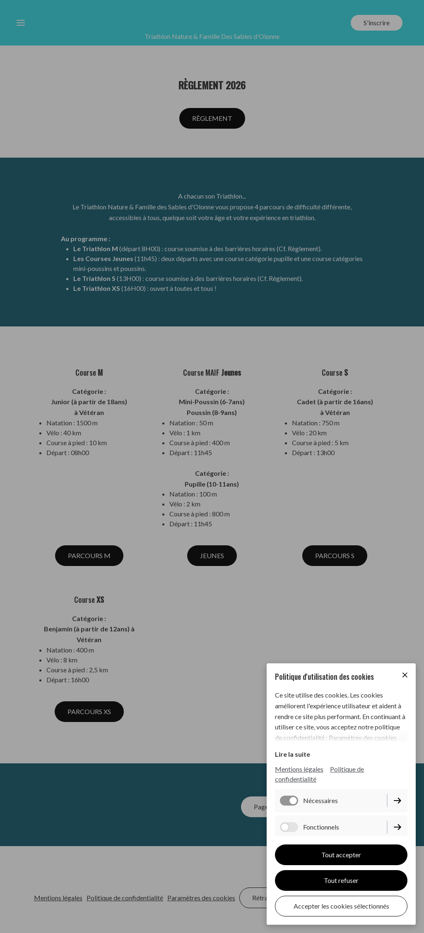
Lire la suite (292, 754)
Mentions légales (299, 769)
